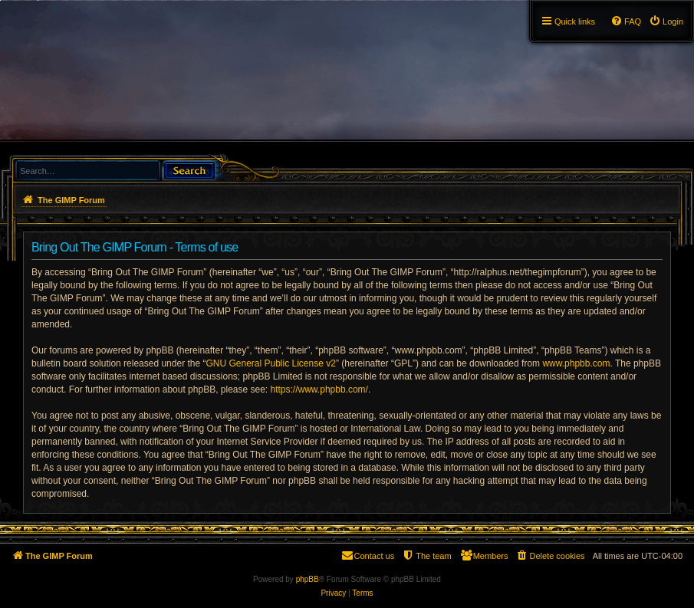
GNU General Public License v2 (270, 363)
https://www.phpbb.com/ (319, 389)
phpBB (307, 579)
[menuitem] (666, 21)
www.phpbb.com (576, 363)
